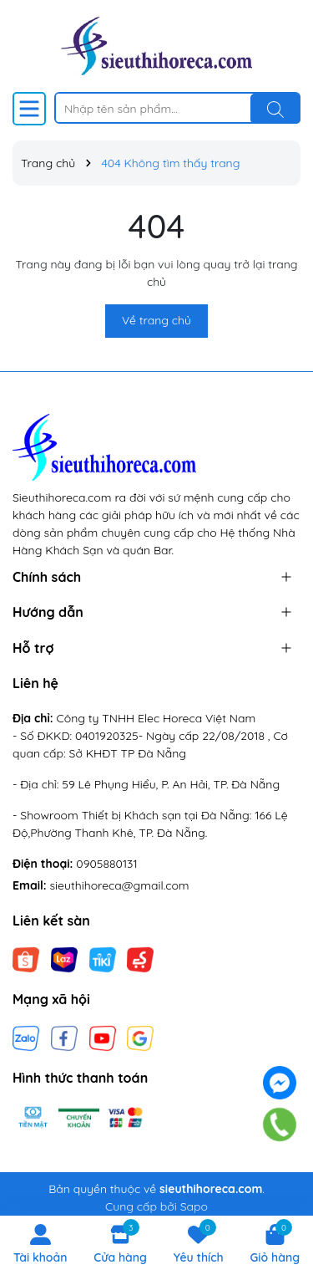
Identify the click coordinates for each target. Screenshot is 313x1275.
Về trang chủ (156, 320)
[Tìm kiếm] (275, 109)
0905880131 (106, 863)
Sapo (194, 1206)
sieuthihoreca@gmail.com (119, 885)
